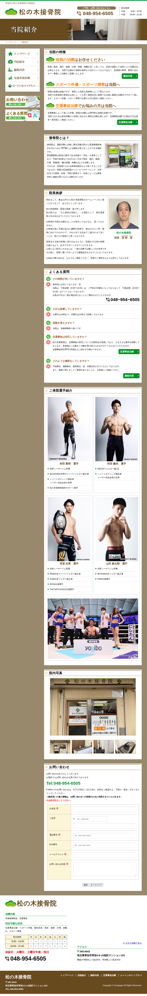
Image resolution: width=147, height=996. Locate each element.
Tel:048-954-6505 (63, 783)
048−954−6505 (125, 299)
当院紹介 (81, 977)
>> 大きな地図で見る (132, 945)
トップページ (11, 42)
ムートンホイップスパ (131, 977)
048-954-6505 (98, 13)
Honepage (118, 987)
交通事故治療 (125, 122)
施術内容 (127, 76)
